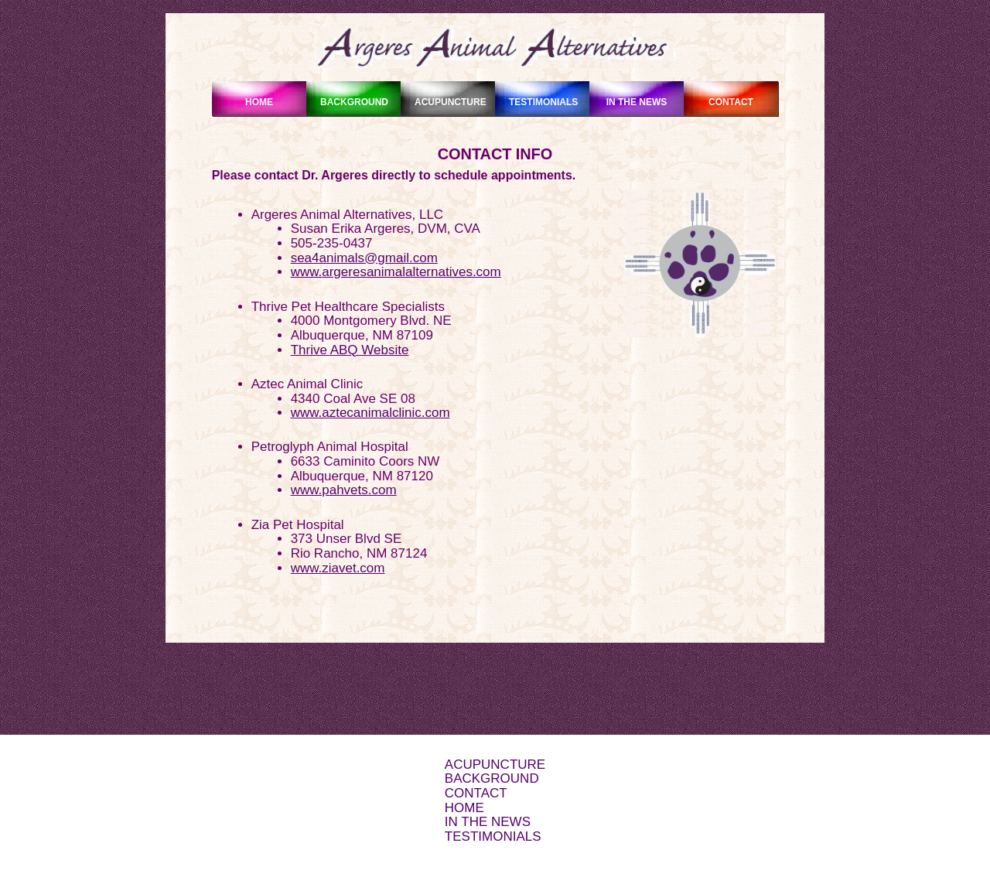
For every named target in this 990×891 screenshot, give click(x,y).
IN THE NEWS (488, 821)
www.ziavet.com (338, 568)
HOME (464, 808)
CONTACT (476, 793)
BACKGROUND (492, 778)
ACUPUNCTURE (495, 764)
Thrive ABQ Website (350, 350)
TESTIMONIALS (493, 836)
